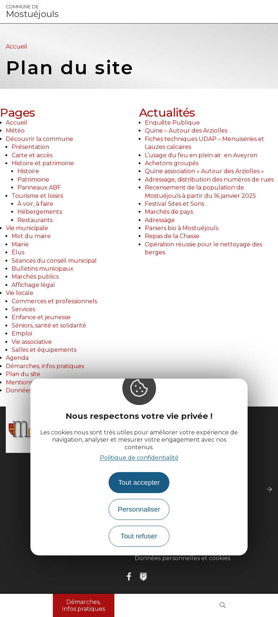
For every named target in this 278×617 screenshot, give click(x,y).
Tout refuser (139, 536)
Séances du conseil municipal (54, 260)
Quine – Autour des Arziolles (186, 130)
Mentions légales (30, 382)
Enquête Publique (172, 122)
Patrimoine (33, 179)
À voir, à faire (35, 203)
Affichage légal (33, 285)
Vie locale (19, 292)
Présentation (30, 146)
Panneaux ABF (39, 187)
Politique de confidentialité (139, 457)
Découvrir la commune (39, 139)
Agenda (17, 357)
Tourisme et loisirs (37, 195)
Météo (15, 130)
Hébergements (39, 211)
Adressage (160, 220)
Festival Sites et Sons (174, 203)
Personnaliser (139, 509)
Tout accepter (139, 482)
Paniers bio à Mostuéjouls (181, 228)
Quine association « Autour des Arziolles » (204, 171)
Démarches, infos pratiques (45, 366)
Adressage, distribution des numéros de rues (209, 179)
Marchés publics (35, 276)
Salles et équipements (44, 349)
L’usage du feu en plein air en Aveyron (201, 155)
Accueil (16, 46)
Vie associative (32, 341)
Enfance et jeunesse (41, 317)
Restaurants (34, 220)
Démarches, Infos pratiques (83, 605)
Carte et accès (32, 155)
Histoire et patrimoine (43, 163)
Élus (18, 252)
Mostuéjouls (32, 11)
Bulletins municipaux (42, 268)
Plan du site (23, 374)
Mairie (20, 244)
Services (23, 309)
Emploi (22, 333)
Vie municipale (27, 228)
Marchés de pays (169, 211)
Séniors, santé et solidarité (49, 325)
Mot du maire (31, 236)
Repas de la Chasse (172, 236)
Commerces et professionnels (54, 301)
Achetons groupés (171, 163)
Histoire (28, 171)
